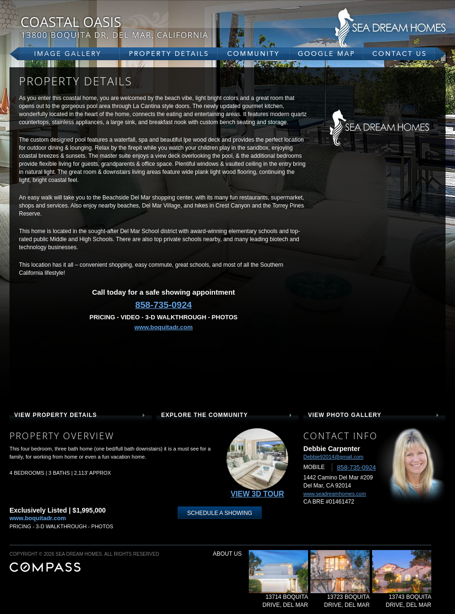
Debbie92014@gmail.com (333, 457)
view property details (55, 415)
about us (227, 554)
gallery (64, 53)
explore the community (204, 415)
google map (327, 53)
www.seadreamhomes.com (334, 494)
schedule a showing (219, 513)
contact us (405, 53)
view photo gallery (345, 415)
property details (169, 53)
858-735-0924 (163, 305)
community (254, 53)
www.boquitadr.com (163, 327)
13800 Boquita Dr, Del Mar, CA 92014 (137, 27)
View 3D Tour (257, 494)
